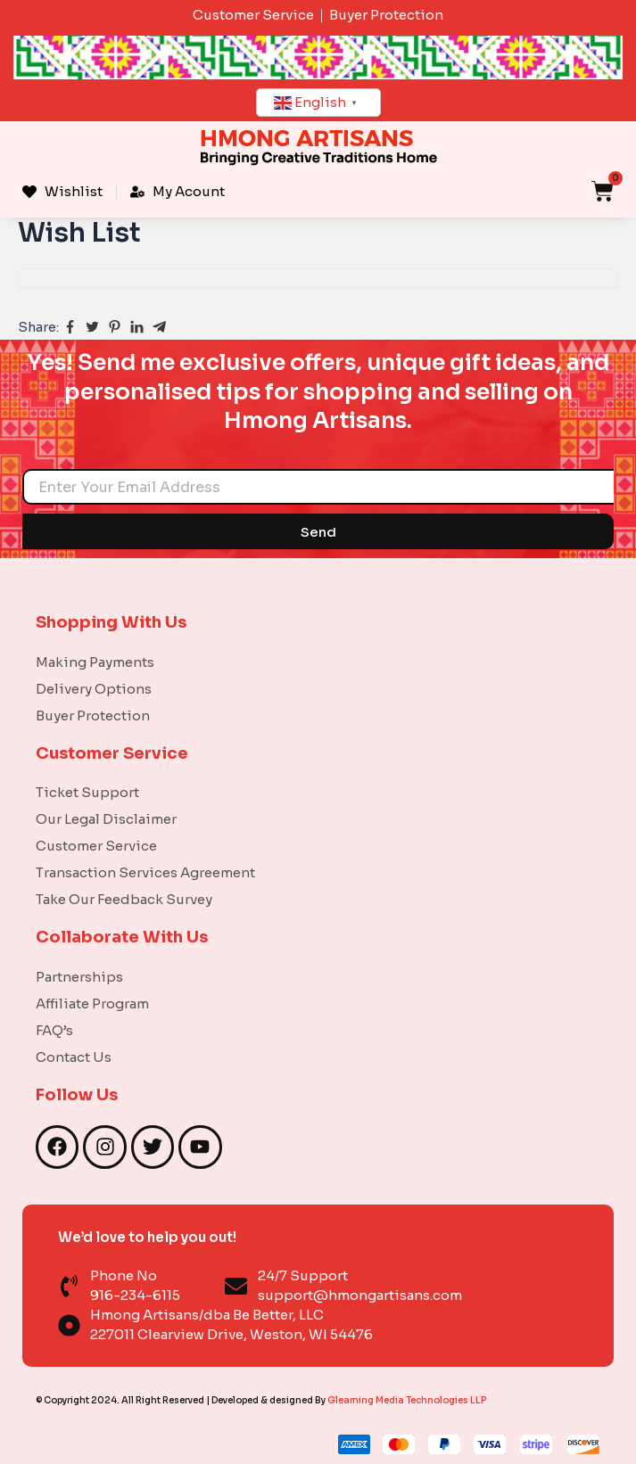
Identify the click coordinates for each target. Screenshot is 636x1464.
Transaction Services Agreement (145, 872)
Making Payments (95, 662)
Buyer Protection (93, 715)
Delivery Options (94, 688)
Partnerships (79, 976)
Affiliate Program (92, 1003)
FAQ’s (54, 1030)
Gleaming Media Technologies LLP (406, 1400)
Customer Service (96, 845)
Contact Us (74, 1057)
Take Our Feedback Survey (124, 899)
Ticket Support (87, 792)
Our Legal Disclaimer (106, 818)
